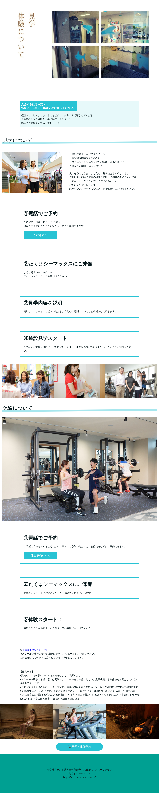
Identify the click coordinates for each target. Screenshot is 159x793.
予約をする (40, 235)
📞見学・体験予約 (79, 746)
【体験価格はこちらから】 (36, 650)
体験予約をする (40, 555)
